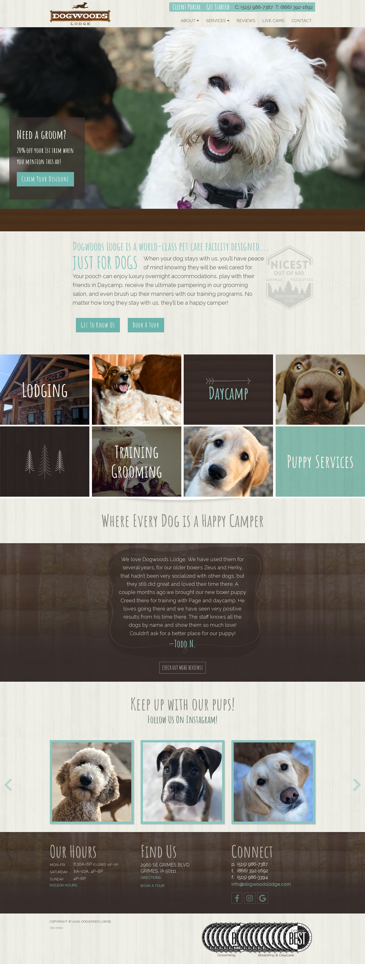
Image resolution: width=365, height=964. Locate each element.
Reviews (246, 20)
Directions (151, 878)
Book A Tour (146, 324)
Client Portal (187, 6)
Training (137, 451)
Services (218, 20)
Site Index (56, 928)
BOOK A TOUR (153, 886)
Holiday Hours (63, 885)
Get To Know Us (98, 324)
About (190, 20)
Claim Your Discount (45, 179)
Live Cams (273, 20)
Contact (301, 20)
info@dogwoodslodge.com (261, 884)
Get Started (217, 6)
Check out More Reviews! (182, 667)
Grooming (136, 471)
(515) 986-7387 (257, 7)
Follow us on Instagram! (182, 719)
